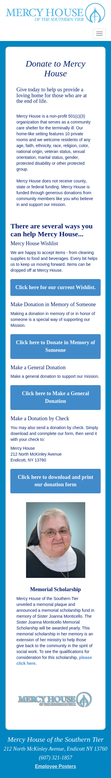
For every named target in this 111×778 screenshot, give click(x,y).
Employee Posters (55, 766)
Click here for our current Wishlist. (55, 287)
